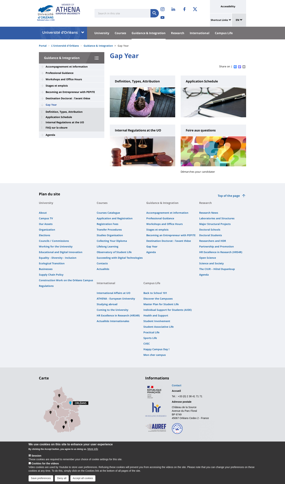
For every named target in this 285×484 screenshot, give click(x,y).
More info (92, 449)
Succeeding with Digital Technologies (120, 257)
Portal (43, 45)
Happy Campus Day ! (156, 349)
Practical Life (151, 332)
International (199, 33)
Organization (47, 229)
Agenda (50, 135)
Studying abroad (107, 304)
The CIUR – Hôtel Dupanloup (217, 269)
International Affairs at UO (113, 293)
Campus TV (46, 218)
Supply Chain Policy (51, 274)
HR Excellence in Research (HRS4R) (220, 252)
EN (239, 20)
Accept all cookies (83, 478)
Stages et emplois (57, 85)
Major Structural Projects (215, 224)
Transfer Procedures (109, 229)
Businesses (46, 269)
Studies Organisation (110, 235)
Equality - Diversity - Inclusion (57, 257)
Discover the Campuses (158, 298)
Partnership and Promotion (216, 246)
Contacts (102, 263)
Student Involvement (156, 321)
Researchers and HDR (212, 241)
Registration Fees (107, 224)
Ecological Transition (52, 263)
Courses (120, 33)
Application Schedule (59, 117)
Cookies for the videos (45, 463)
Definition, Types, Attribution (64, 112)
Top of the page (229, 196)
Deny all (61, 478)
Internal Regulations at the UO (65, 122)
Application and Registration (115, 218)
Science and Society (211, 263)
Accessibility (228, 6)
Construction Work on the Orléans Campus (66, 280)
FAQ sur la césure (56, 127)
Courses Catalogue (108, 212)
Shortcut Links (219, 20)
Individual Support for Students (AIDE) (167, 310)
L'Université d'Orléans (65, 45)
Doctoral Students (210, 235)
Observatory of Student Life (114, 252)
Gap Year (51, 104)
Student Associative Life (158, 326)
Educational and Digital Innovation (60, 252)
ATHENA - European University (116, 298)
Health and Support (155, 315)
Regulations (46, 286)
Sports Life (150, 338)
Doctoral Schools (209, 229)
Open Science (207, 257)
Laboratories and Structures (216, 218)
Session (36, 456)
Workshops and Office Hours (64, 79)
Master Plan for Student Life (161, 304)
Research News (208, 212)
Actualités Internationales (113, 321)
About (43, 212)
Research (177, 33)
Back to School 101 (155, 293)
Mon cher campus (154, 355)
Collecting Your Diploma (112, 241)
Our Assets (46, 224)
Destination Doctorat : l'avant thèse (68, 98)
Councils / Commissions (54, 241)
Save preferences (41, 478)
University (101, 33)
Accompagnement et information (67, 66)
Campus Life (224, 33)
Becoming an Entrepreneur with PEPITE (70, 92)
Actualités (103, 269)
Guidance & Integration (149, 33)
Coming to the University (112, 310)
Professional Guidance (59, 73)
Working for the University (56, 246)
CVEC (146, 343)
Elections (44, 235)
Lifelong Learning (107, 246)
